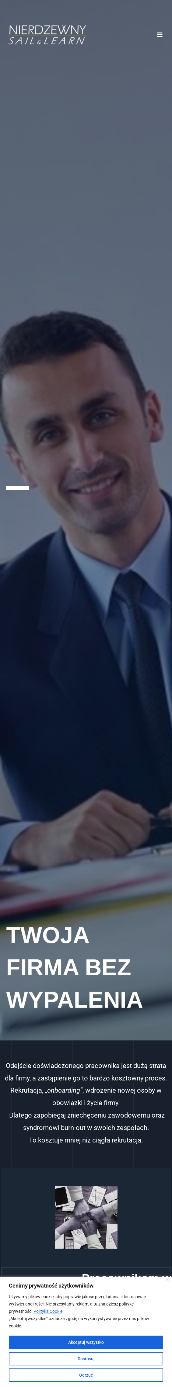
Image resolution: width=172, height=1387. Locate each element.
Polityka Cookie (47, 1311)
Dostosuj (86, 1358)
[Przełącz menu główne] (160, 35)
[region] (86, 1332)
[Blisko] (168, 1279)
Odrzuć (86, 1375)
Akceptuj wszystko (86, 1342)
